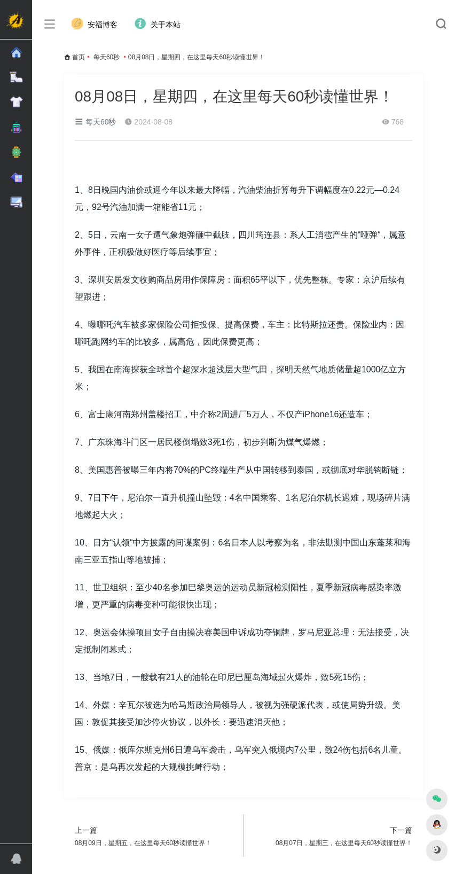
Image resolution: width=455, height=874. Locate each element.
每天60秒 (106, 57)
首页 (78, 57)
